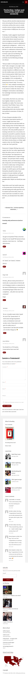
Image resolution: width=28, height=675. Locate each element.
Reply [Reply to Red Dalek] (5, 332)
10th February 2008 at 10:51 (8, 343)
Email (4, 388)
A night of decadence (8, 622)
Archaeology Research (8, 646)
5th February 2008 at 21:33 (8, 277)
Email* (10, 575)
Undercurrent (6, 634)
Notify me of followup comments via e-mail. (13, 402)
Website (4, 395)
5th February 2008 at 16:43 (8, 233)
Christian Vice (9, 207)
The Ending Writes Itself (10, 442)
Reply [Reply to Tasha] (4, 246)
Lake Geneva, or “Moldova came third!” (12, 595)
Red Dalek (5, 308)
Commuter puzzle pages (8, 642)
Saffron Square (6, 630)
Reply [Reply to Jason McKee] (4, 352)
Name (4, 382)
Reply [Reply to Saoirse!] (4, 266)
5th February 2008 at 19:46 (8, 257)
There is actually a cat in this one (10, 608)
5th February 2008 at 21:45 (8, 310)
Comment (5, 366)
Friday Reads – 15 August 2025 (10, 638)
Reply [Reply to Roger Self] (4, 300)
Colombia (18, 499)
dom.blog (4, 2)
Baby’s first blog (17, 511)
